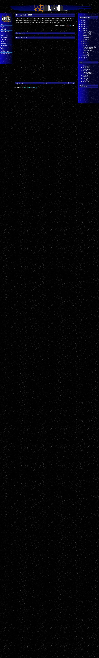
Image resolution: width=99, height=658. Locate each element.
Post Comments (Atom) (30, 87)
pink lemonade (87, 73)
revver (84, 75)
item (84, 70)
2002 (82, 57)
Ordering (3, 39)
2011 (82, 21)
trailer (84, 78)
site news (85, 77)
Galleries (3, 28)
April (84, 45)
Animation (3, 29)
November (86, 34)
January (85, 56)
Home (2, 26)
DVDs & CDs (4, 36)
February (85, 54)
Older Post (70, 83)
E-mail (2, 50)
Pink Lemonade (5, 31)
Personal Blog (4, 51)
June (84, 41)
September (86, 37)
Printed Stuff (4, 37)
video (84, 80)
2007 (82, 24)
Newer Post (19, 83)
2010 (82, 22)
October (85, 36)
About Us (3, 44)
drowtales (85, 69)
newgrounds (86, 72)
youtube (85, 81)
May (84, 43)
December (86, 32)
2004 (82, 28)
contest (85, 67)
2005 (82, 26)
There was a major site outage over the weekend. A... (89, 48)
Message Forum (5, 53)
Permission (3, 45)
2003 (82, 30)
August (85, 39)
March (85, 52)
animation (86, 66)
